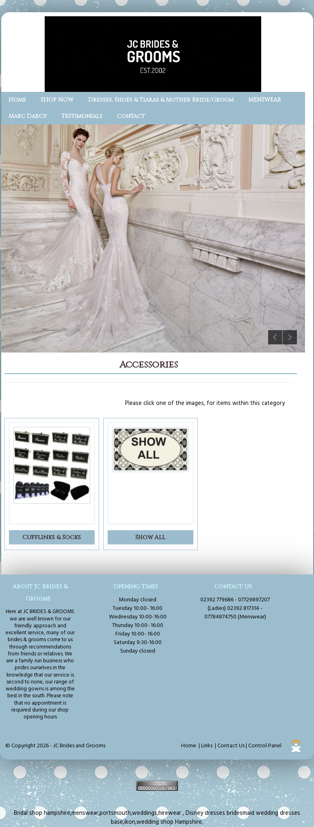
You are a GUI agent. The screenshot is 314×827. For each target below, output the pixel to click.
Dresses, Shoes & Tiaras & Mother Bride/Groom (161, 100)
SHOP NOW (57, 100)
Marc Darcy (28, 116)
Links (206, 746)
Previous (275, 337)
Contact (131, 116)
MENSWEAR (264, 100)
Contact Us (231, 746)
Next (290, 337)
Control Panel (265, 746)
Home (17, 100)
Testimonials (81, 116)
